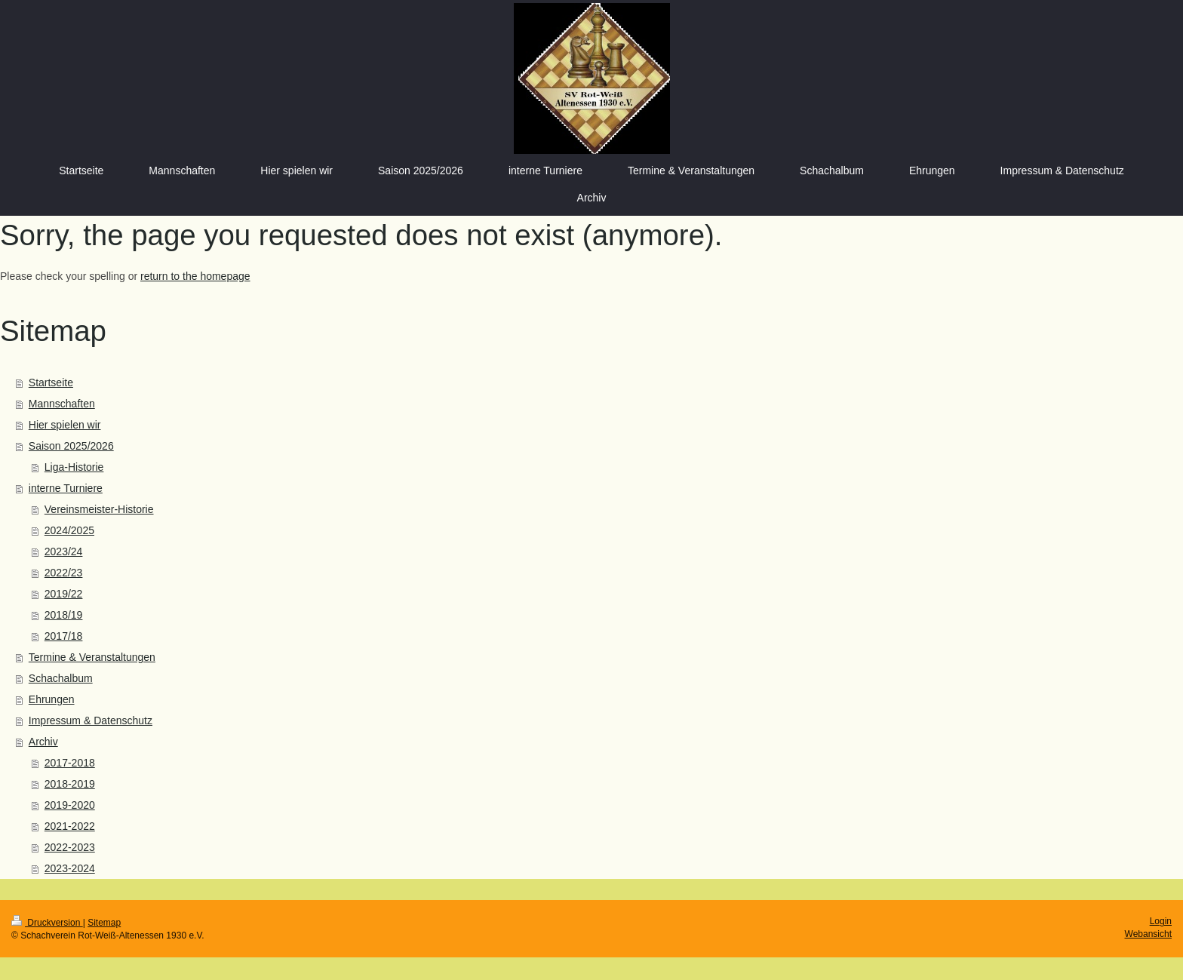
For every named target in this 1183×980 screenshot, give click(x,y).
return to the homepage (195, 276)
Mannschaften (62, 404)
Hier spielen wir (65, 425)
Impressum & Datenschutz (90, 720)
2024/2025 (69, 530)
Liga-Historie (74, 467)
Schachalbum (61, 678)
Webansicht (1148, 934)
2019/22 (64, 594)
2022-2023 (70, 847)
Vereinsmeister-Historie (99, 509)
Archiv (43, 742)
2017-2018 (70, 763)
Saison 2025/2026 (71, 446)
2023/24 (64, 551)
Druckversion (47, 922)
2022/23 (64, 573)
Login (1161, 921)
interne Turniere (66, 488)
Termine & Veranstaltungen (92, 657)
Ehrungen (52, 699)
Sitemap (104, 922)
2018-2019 (70, 784)
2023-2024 (70, 868)
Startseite (51, 382)
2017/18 (64, 636)
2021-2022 (70, 826)
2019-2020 (70, 805)
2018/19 (64, 615)
